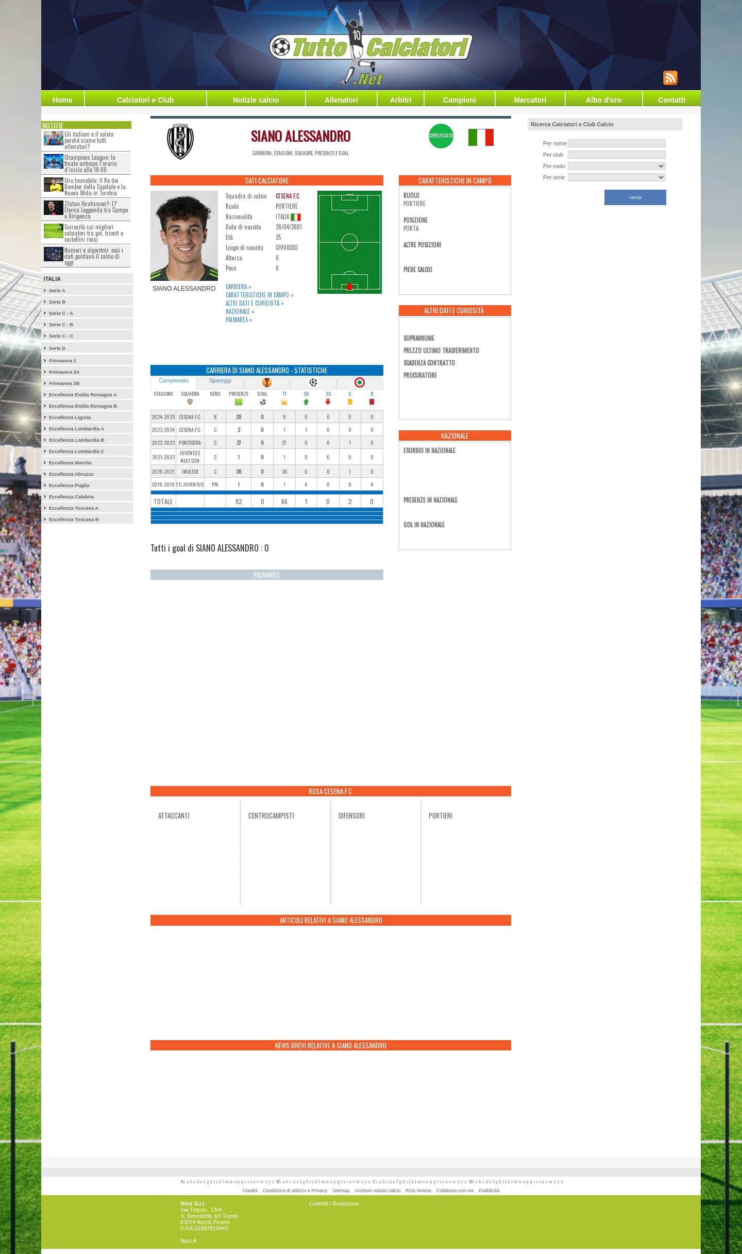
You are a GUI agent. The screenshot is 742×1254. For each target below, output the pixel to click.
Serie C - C (61, 336)
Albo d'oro (603, 100)
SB (306, 393)
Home (63, 100)
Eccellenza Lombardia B (76, 440)
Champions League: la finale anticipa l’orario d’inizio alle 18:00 (90, 163)
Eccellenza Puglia (69, 485)
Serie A (57, 290)
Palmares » (239, 319)
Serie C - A (61, 313)
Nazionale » (240, 311)
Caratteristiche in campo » (260, 295)
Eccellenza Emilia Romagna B (83, 406)
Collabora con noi (455, 1190)
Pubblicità (489, 1190)
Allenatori (341, 100)
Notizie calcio (256, 100)
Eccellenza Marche (70, 462)
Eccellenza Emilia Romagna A (83, 394)
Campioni (459, 100)
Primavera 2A (64, 372)
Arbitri (401, 100)
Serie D (57, 348)
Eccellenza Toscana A (73, 508)
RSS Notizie (418, 1190)
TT (284, 393)
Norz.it (188, 1241)
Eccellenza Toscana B (74, 519)
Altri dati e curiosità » (255, 303)
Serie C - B (61, 324)
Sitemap (341, 1190)
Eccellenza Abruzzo (71, 474)
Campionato (173, 380)
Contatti (671, 100)
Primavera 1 (62, 360)
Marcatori (530, 100)
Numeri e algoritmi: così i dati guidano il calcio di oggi (93, 256)
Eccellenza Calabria (71, 496)
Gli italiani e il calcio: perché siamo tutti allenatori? (89, 140)
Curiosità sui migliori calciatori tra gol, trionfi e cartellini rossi (93, 233)
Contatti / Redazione (334, 1203)
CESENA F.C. (288, 196)
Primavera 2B (64, 383)
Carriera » (238, 286)
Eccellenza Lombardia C (76, 451)
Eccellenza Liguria (70, 417)
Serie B (57, 302)
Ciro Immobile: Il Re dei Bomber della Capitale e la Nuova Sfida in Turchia (95, 186)
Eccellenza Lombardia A (76, 428)
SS (328, 393)
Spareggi (220, 380)
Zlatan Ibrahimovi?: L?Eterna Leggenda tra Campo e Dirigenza (96, 209)
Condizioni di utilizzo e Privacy (295, 1190)
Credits (250, 1190)
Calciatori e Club (145, 100)
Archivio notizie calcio (377, 1190)
